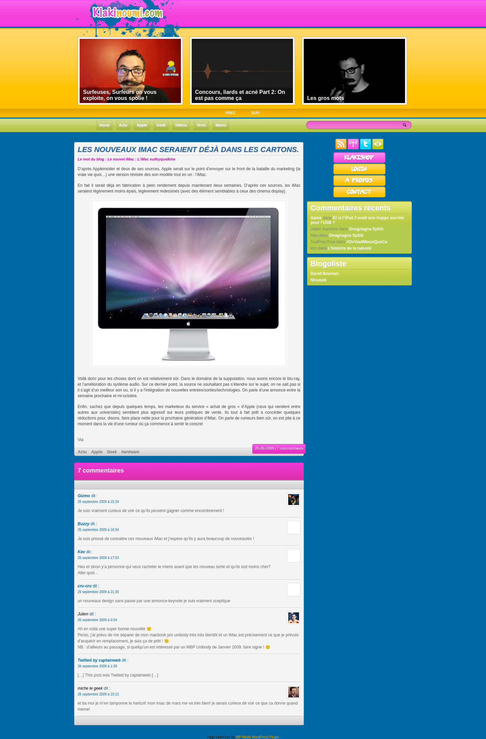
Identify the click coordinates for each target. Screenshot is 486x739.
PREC (230, 113)
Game (316, 217)
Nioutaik (318, 280)
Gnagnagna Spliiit (366, 229)
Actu (82, 452)
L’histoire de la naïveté (349, 248)
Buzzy (83, 523)
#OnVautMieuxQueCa (366, 241)
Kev (81, 552)
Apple (96, 452)
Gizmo (84, 495)
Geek (112, 452)
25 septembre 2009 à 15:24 (98, 502)
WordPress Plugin (265, 737)
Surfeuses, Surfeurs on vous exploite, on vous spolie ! (120, 95)
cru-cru (84, 586)
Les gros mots (325, 98)
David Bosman (324, 273)
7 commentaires (290, 448)
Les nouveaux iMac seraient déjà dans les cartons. (188, 149)
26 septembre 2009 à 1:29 (97, 666)
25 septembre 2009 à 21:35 (98, 592)
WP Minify (243, 737)
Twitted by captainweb (99, 660)
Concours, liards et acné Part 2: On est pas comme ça (240, 95)
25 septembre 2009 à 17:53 (98, 558)
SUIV (255, 113)
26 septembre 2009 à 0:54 (97, 620)
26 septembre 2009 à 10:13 (98, 694)
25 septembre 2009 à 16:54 (98, 530)
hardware (130, 452)
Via (80, 439)
